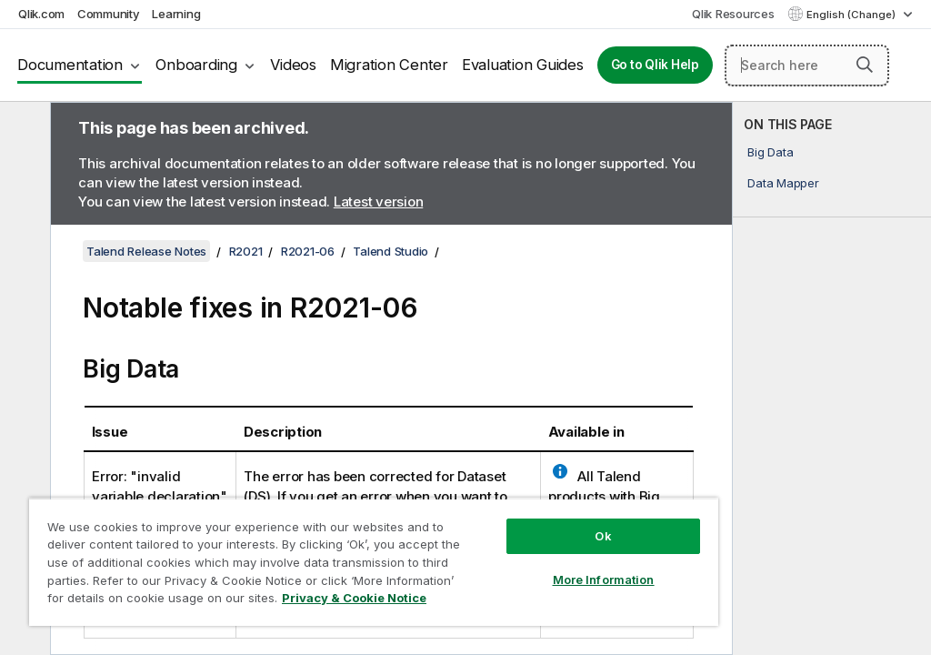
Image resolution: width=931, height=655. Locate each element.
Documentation (70, 64)
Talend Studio (390, 251)
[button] (864, 64)
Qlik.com (41, 13)
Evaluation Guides (523, 64)
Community (108, 13)
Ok (603, 536)
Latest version (379, 201)
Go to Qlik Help (655, 64)
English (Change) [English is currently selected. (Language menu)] (852, 14)
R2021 (246, 251)
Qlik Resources (733, 13)
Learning (176, 13)
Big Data (770, 152)
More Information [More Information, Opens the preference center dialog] (604, 579)
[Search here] (806, 65)
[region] (373, 562)
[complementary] (832, 378)
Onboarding (196, 64)
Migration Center (389, 64)
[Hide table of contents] (22, 130)
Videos (293, 64)
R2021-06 (308, 251)
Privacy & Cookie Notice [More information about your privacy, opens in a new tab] (354, 597)
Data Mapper (782, 183)
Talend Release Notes (146, 251)
